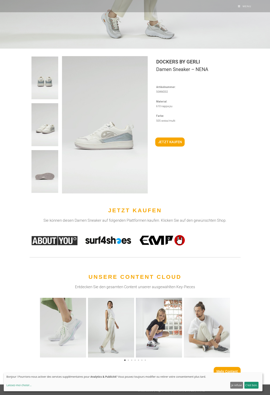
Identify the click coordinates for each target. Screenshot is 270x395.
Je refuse (236, 385)
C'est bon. (251, 385)
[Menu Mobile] (244, 6)
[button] (124, 360)
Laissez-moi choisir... (19, 385)
